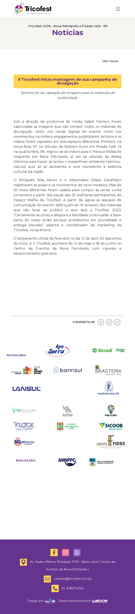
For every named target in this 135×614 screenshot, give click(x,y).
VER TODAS (110, 61)
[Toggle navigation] (118, 9)
